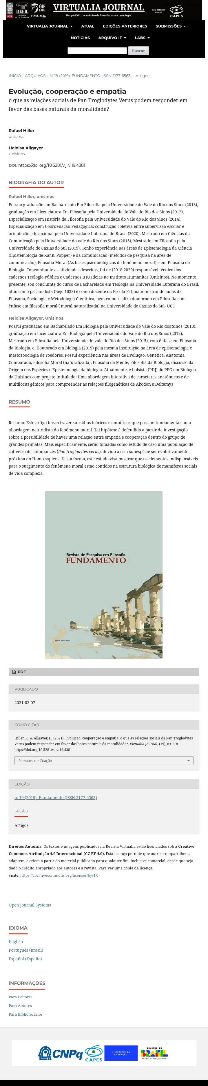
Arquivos (35, 75)
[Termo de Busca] (97, 50)
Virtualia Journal (48, 26)
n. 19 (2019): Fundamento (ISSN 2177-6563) (91, 75)
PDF (21, 671)
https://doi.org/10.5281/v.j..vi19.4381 (51, 165)
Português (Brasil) (26, 950)
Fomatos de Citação (35, 760)
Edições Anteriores (125, 26)
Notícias (80, 37)
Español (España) (25, 959)
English (16, 941)
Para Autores (20, 1005)
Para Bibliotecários (26, 1014)
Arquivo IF (110, 37)
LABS (141, 37)
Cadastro (170, 4)
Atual (87, 26)
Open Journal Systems (30, 905)
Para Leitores (20, 996)
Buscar (138, 50)
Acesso (192, 4)
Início (15, 75)
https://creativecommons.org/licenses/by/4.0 (59, 875)
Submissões (169, 26)
